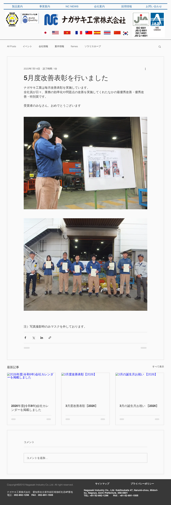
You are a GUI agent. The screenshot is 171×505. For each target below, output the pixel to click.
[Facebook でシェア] (25, 337)
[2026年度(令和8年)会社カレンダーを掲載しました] (31, 386)
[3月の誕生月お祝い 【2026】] (140, 386)
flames (74, 46)
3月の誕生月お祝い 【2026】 (139, 406)
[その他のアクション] (145, 69)
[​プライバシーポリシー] (142, 484)
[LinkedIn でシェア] (41, 337)
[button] (159, 46)
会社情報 (43, 46)
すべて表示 (158, 366)
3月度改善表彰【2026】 (81, 406)
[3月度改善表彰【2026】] (85, 386)
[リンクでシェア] (49, 337)
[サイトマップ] (102, 484)
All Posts (11, 46)
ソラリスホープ (92, 46)
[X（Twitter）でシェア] (33, 337)
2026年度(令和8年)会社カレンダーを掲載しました (30, 408)
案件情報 (59, 46)
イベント (27, 46)
